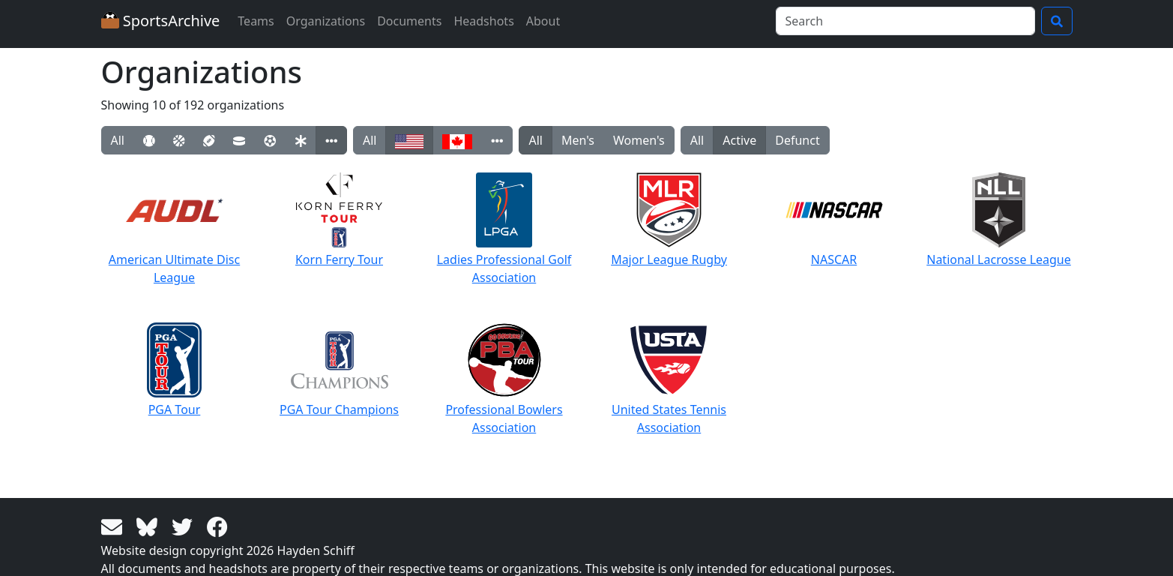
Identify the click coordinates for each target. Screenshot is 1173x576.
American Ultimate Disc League (174, 229)
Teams (256, 21)
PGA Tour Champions (339, 370)
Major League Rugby (669, 220)
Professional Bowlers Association (503, 379)
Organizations (325, 21)
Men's (577, 140)
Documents (409, 21)
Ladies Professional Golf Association (504, 229)
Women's (639, 140)
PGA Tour (174, 370)
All (117, 140)
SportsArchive (160, 20)
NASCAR (834, 220)
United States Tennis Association (669, 379)
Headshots (483, 21)
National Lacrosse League (998, 220)
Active (739, 140)
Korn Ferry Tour (339, 220)
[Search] (905, 21)
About (543, 21)
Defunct (797, 140)
